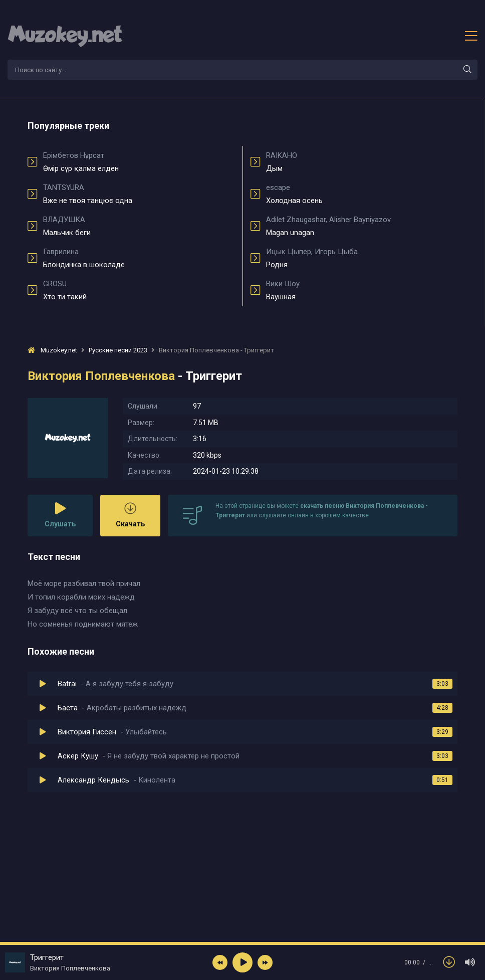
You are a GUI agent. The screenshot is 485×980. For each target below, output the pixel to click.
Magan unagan (361, 226)
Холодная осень (361, 194)
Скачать (130, 515)
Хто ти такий (139, 290)
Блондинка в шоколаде (139, 258)
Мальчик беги (139, 226)
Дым (361, 162)
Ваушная (361, 290)
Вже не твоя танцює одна (139, 194)
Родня (361, 258)
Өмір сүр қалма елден (139, 162)
